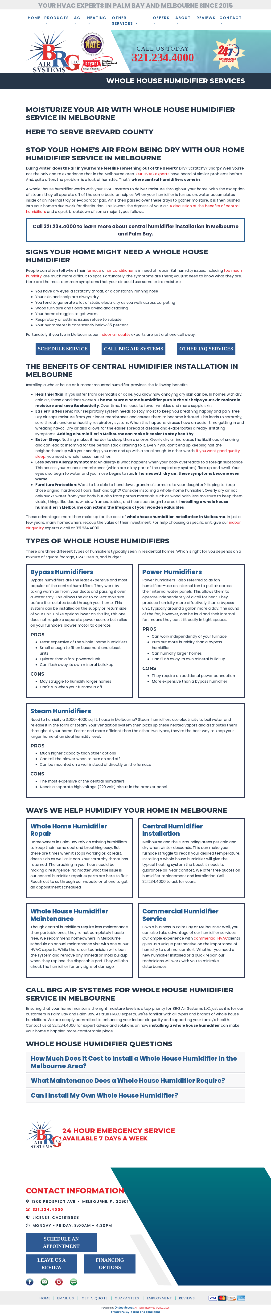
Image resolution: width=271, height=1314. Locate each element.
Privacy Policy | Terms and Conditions (135, 1312)
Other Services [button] (123, 20)
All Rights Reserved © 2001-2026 (152, 1307)
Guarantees (127, 1298)
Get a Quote (95, 1298)
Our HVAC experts (152, 174)
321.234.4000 (163, 57)
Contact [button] (230, 17)
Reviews (206, 17)
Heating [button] (97, 17)
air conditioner (120, 270)
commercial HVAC (211, 938)
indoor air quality (115, 334)
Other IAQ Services (206, 348)
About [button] (183, 17)
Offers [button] (161, 17)
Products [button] (56, 17)
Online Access (124, 1307)
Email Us (65, 1298)
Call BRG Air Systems (133, 348)
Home (34, 17)
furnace (93, 270)
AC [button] (77, 17)
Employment (159, 1298)
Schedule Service (63, 348)
